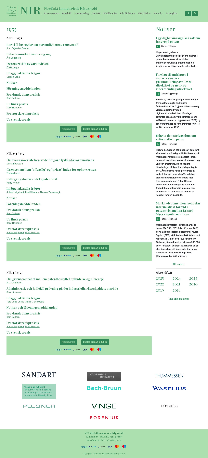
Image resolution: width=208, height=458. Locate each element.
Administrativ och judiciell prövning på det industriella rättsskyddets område (62, 288)
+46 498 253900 (113, 440)
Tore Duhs (11, 301)
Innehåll (66, 13)
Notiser (11, 82)
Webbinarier (110, 13)
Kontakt (158, 13)
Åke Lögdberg (13, 57)
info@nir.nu (93, 440)
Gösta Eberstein (14, 163)
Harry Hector (13, 182)
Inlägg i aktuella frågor (23, 73)
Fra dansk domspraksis (23, 94)
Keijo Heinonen (14, 107)
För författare (127, 13)
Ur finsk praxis (17, 104)
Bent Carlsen (13, 98)
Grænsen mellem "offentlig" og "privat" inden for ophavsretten (51, 169)
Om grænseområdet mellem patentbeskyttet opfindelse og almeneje (55, 279)
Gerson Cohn (13, 77)
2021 (176, 283)
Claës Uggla (12, 67)
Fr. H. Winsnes (32, 232)
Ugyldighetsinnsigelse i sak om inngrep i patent (178, 39)
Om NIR (96, 13)
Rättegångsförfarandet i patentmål (31, 179)
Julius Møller (24, 301)
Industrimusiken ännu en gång (28, 54)
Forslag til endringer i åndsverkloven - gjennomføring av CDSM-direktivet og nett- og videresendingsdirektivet (174, 81)
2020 (193, 283)
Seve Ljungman (14, 292)
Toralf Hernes (32, 192)
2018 (176, 290)
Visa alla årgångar (179, 298)
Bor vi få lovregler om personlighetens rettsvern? (42, 44)
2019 (160, 290)
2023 (193, 278)
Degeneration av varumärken (27, 64)
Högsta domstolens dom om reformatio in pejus (176, 137)
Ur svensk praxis (18, 119)
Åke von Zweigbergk (50, 192)
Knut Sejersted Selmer (17, 48)
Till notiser (179, 264)
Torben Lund (12, 173)
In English (171, 13)
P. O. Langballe (13, 282)
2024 (177, 278)
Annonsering (81, 13)
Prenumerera (51, 13)
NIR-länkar (144, 13)
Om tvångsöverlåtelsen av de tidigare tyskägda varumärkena (50, 160)
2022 (160, 283)
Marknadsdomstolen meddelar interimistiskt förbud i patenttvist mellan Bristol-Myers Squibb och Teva (178, 208)
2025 (160, 278)
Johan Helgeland (15, 192)
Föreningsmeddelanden (23, 88)
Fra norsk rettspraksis (22, 113)
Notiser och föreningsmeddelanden (31, 307)
